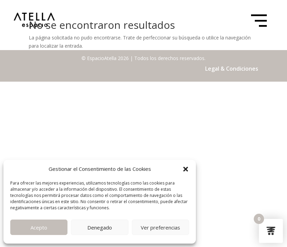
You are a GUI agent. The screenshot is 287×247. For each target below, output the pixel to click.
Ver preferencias (160, 227)
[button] (185, 169)
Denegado (99, 227)
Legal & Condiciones (231, 68)
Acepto (38, 227)
